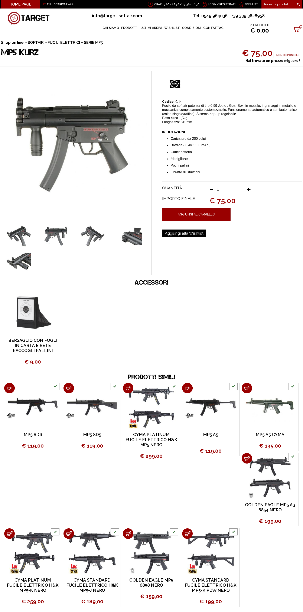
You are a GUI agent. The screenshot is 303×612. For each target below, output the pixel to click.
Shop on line (12, 42)
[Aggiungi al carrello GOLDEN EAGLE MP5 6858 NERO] (128, 533)
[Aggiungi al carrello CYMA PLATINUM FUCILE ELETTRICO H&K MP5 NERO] (128, 388)
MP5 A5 (210, 434)
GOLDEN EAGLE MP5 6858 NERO (151, 583)
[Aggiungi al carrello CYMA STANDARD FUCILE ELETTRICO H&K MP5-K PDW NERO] (187, 533)
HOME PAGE (21, 4)
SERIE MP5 (93, 42)
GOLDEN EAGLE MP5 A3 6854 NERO (270, 507)
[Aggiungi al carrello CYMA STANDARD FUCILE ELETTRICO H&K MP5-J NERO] (68, 533)
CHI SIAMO (110, 28)
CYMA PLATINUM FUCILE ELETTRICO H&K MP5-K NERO (33, 585)
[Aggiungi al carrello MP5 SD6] (9, 388)
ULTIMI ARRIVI (151, 28)
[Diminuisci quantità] (211, 189)
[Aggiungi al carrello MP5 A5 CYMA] (247, 388)
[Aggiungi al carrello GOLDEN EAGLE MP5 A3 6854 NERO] (247, 458)
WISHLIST (251, 4)
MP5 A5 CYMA (270, 434)
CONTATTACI (213, 28)
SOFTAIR (36, 42)
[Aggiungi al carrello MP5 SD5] (68, 388)
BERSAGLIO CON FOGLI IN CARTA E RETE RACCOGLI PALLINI (32, 345)
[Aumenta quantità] (249, 189)
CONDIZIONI (191, 28)
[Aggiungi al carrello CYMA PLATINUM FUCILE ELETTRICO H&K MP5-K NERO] (9, 533)
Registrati (227, 4)
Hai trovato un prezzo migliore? (273, 61)
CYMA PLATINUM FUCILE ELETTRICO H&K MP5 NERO (151, 439)
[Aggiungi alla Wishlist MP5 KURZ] (184, 233)
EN (49, 4)
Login (212, 4)
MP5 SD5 (92, 434)
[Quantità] (230, 189)
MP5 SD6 (33, 434)
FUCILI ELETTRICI (64, 42)
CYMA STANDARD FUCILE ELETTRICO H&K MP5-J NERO (92, 585)
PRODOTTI (129, 28)
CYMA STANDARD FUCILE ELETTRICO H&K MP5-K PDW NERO (211, 585)
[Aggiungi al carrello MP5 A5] (187, 388)
